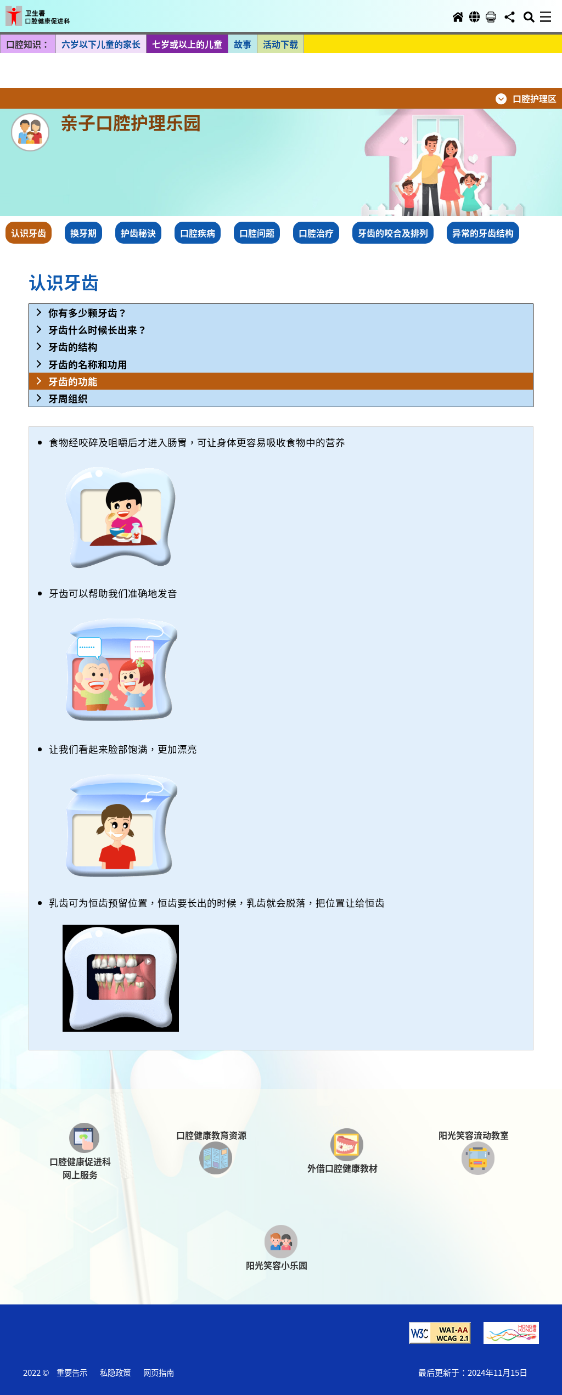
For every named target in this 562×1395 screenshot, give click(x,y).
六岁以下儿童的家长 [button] (100, 43)
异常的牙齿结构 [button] (483, 232)
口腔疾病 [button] (197, 232)
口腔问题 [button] (256, 232)
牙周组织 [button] (68, 398)
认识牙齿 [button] (28, 232)
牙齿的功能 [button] (73, 381)
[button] (48, 12)
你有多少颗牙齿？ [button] (87, 312)
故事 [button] (242, 43)
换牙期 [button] (83, 232)
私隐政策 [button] (115, 1372)
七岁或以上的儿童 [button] (187, 43)
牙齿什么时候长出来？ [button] (97, 329)
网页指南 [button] (158, 1372)
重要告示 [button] (72, 1372)
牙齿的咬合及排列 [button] (393, 232)
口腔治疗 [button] (316, 232)
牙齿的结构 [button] (73, 346)
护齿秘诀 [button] (138, 232)
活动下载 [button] (280, 43)
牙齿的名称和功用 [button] (87, 364)
